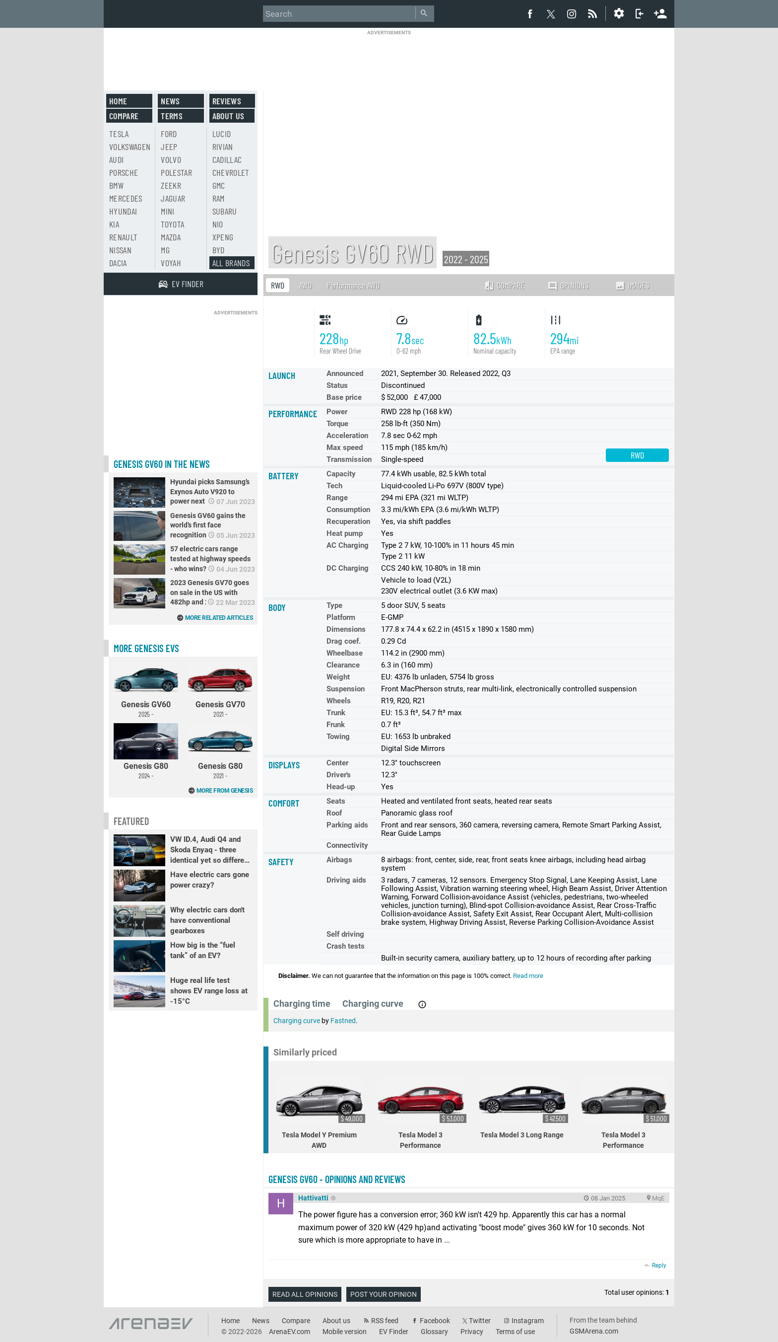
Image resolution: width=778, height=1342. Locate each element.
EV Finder (393, 1332)
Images (632, 285)
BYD (218, 249)
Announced (344, 373)
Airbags (339, 859)
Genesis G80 (146, 751)
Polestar (176, 172)
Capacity (341, 473)
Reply (659, 1265)
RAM (218, 198)
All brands (231, 262)
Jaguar (173, 198)
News (170, 100)
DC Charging (347, 568)
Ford (169, 133)
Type (334, 605)
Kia (114, 224)
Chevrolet (231, 172)
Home (118, 100)
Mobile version (345, 1332)
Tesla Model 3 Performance (422, 1112)
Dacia (118, 262)
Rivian (222, 146)
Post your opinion (383, 1294)
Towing (338, 736)
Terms (172, 115)
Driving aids (346, 880)
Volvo (171, 159)
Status (337, 385)
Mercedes (125, 198)
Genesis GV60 (146, 690)
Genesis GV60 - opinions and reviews (336, 1179)
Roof (334, 813)
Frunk (335, 724)
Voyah (171, 262)
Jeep (169, 146)
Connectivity (347, 845)
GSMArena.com (594, 1331)
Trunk (335, 712)
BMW (116, 185)
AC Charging (347, 545)
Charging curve (296, 1021)
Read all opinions (304, 1294)
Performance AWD (353, 285)
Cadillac (227, 159)
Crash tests (345, 946)
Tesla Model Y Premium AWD (320, 1112)
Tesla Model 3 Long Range (523, 1107)
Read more (528, 975)
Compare (504, 285)
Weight (338, 676)
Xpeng (223, 236)
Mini (167, 211)
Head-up (340, 786)
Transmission (349, 459)
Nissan (120, 249)
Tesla (119, 133)
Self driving (345, 934)
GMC (218, 185)
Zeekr (171, 185)
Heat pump (344, 533)
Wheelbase (344, 653)
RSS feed (384, 1321)
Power (336, 411)
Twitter (480, 1321)
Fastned (343, 1021)
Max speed (344, 447)
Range (337, 497)
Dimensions (346, 629)
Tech (334, 485)
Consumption (348, 509)
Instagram (528, 1321)
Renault (123, 236)
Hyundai (123, 211)
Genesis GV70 (220, 690)
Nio (217, 224)
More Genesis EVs (146, 648)
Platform (340, 617)
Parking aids (347, 824)
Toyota (172, 224)
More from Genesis (224, 790)
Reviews (226, 100)
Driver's (338, 774)
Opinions (567, 285)
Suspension (345, 688)
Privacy (471, 1332)
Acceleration (347, 435)
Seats (335, 801)
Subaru (224, 211)
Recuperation (348, 521)
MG (165, 249)
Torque (337, 423)
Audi (116, 159)
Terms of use (515, 1332)
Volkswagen (130, 146)
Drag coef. (343, 641)
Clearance (343, 665)
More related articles (219, 617)
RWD (277, 285)
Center (337, 762)
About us (228, 115)
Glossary (434, 1332)
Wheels (338, 700)
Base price (344, 397)
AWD (305, 285)
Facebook (435, 1321)
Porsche (123, 172)
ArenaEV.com (289, 1332)
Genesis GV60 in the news (162, 464)
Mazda (171, 236)
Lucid (221, 133)
